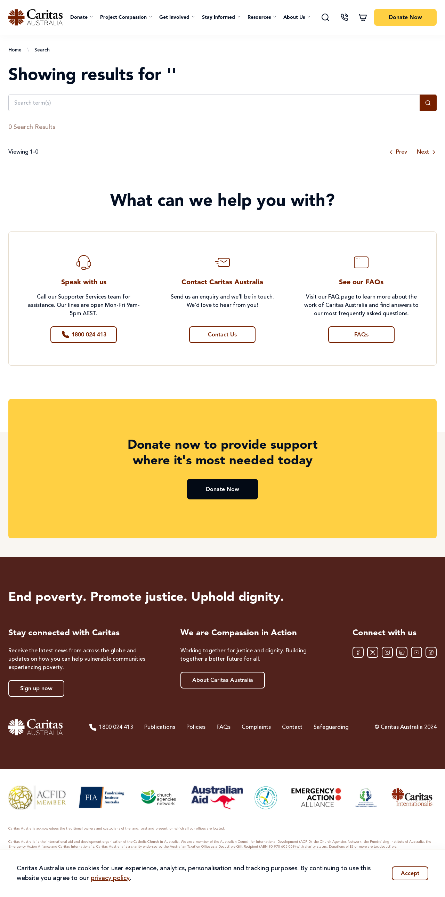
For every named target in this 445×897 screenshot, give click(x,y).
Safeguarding (331, 727)
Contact (292, 727)
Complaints (256, 727)
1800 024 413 (111, 727)
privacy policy (110, 878)
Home (15, 50)
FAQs (223, 727)
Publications (159, 727)
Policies (195, 727)
